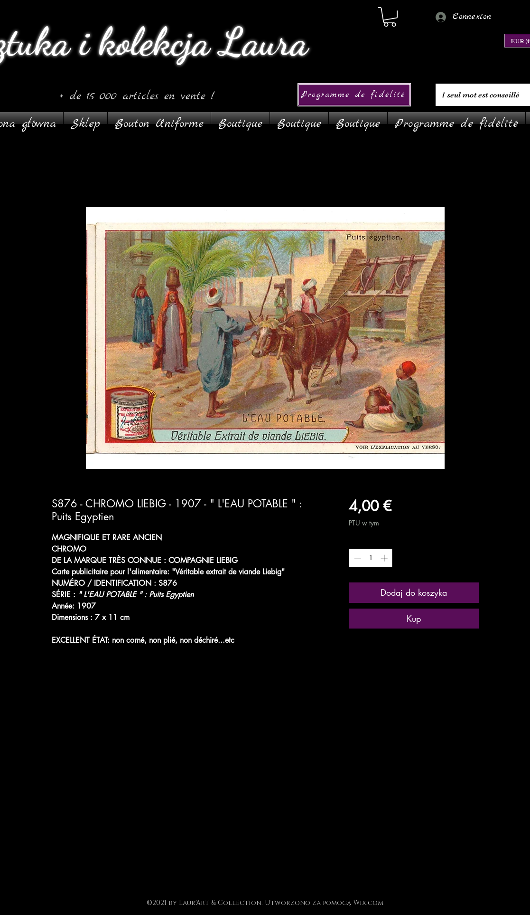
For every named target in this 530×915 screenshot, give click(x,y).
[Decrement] (356, 558)
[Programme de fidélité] (354, 94)
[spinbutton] (371, 558)
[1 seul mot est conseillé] (481, 95)
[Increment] (385, 558)
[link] (389, 17)
